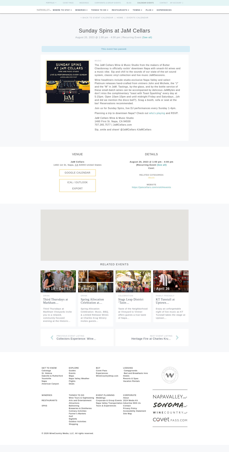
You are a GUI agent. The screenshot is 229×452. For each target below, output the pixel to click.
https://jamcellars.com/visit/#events (151, 187)
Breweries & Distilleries (80, 408)
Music (98, 61)
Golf (71, 416)
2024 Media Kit (130, 400)
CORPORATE (129, 395)
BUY (98, 368)
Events (72, 373)
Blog (129, 3)
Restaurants (119, 10)
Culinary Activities (77, 411)
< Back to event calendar (97, 18)
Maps (71, 376)
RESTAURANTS (49, 400)
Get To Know (49, 368)
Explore (74, 368)
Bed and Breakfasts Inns (135, 373)
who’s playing (157, 113)
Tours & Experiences (106, 406)
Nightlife (73, 419)
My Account (176, 3)
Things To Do (98, 10)
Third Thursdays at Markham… (55, 301)
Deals (71, 384)
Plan (148, 10)
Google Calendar (77, 172)
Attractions (74, 403)
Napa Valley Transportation (109, 403)
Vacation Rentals (131, 381)
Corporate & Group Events (108, 3)
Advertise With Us (132, 403)
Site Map (127, 413)
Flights (72, 381)
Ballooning (74, 406)
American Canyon (50, 384)
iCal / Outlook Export (77, 185)
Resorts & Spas (130, 378)
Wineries (80, 10)
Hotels (126, 376)
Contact (164, 3)
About (126, 398)
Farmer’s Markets (77, 413)
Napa (44, 381)
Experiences (164, 10)
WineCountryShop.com (107, 376)
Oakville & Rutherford (52, 376)
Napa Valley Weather (79, 378)
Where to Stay (61, 10)
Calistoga (46, 370)
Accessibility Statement (134, 411)
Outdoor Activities (77, 421)
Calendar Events (145, 3)
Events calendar (138, 18)
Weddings (84, 3)
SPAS (44, 406)
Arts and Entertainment (80, 400)
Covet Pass (68, 3)
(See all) (147, 37)
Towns (136, 10)
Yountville (46, 378)
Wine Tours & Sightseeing (81, 398)
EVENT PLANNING (105, 395)
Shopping (73, 424)
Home (120, 18)
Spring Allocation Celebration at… (92, 301)
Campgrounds (130, 370)
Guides (72, 370)
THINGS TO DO (76, 395)
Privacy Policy (130, 408)
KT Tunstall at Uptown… (165, 301)
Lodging (128, 368)
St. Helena (47, 373)
